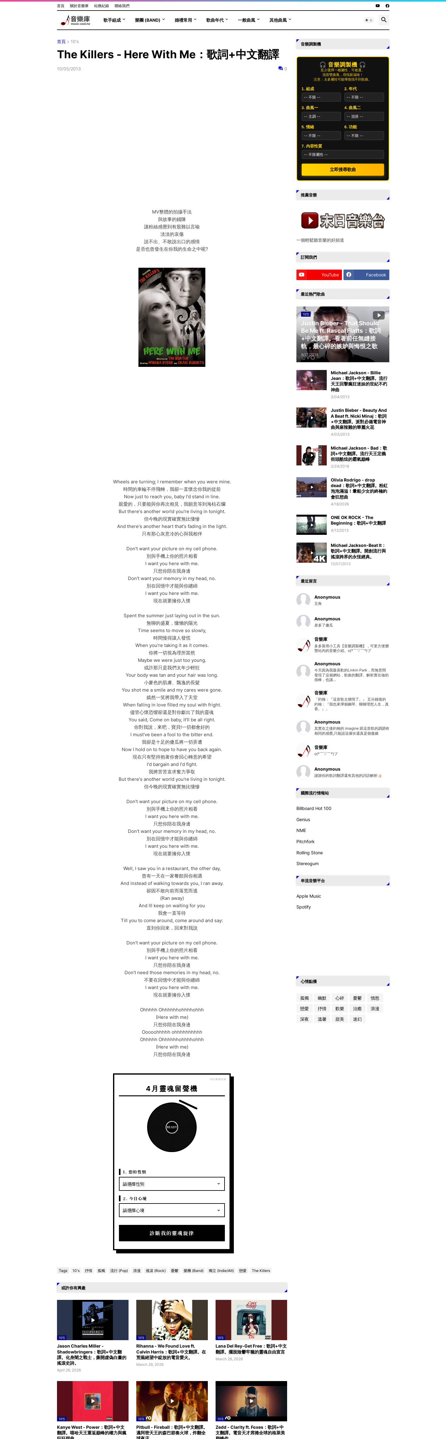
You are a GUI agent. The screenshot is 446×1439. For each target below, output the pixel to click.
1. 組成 (308, 88)
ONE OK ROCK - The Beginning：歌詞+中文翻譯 (358, 520)
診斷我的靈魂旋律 (172, 1233)
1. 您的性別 (134, 1172)
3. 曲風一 (310, 107)
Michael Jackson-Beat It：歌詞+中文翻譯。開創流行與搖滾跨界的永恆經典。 (358, 551)
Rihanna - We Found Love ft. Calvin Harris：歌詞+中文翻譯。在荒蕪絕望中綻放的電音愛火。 (171, 1351)
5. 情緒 (308, 127)
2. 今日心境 (135, 1198)
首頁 (60, 5)
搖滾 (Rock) (156, 1270)
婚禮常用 (183, 20)
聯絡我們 (122, 5)
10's (75, 41)
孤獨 (101, 1270)
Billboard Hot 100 (313, 808)
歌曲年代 (215, 20)
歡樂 (339, 1008)
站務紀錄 (101, 5)
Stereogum (307, 863)
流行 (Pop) (119, 1270)
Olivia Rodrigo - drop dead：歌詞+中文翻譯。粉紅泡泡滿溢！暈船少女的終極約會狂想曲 (359, 488)
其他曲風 (278, 20)
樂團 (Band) (147, 20)
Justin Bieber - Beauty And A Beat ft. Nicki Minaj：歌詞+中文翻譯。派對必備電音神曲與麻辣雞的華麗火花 (359, 418)
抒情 (88, 1270)
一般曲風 (246, 20)
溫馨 (322, 1019)
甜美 (339, 1019)
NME (301, 830)
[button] (369, 20)
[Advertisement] (172, 427)
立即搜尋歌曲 (343, 169)
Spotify (303, 906)
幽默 (322, 998)
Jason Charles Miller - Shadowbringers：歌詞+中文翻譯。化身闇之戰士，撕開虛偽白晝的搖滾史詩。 (91, 1354)
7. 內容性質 (312, 146)
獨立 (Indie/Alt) (221, 1270)
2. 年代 (350, 88)
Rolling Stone (309, 852)
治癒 (357, 1008)
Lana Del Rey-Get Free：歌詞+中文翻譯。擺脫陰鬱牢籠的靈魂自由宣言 (251, 1348)
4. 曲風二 (352, 107)
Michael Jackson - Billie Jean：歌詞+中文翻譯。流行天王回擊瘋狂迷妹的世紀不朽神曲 (359, 381)
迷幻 (357, 1019)
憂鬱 (174, 1270)
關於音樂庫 (79, 5)
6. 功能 (350, 127)
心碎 (339, 998)
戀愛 (243, 1270)
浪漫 (137, 1270)
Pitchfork (305, 841)
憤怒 (375, 998)
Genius (303, 819)
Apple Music (308, 896)
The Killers (261, 1270)
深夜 (304, 1019)
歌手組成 (112, 20)
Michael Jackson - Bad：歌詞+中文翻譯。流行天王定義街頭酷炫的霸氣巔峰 (359, 453)
